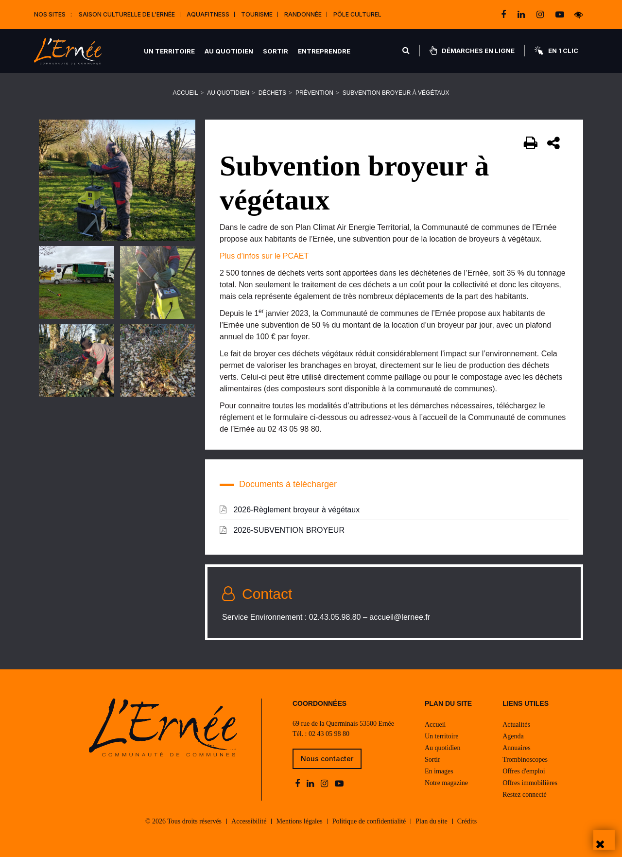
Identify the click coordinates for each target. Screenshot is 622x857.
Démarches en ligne (472, 50)
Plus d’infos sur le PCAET (264, 256)
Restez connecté (524, 794)
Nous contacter (327, 758)
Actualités (516, 724)
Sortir (275, 51)
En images (439, 771)
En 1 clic (556, 50)
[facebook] (504, 14)
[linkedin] (522, 14)
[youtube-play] (559, 14)
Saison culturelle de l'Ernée (127, 14)
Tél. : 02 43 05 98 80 (321, 733)
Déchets (272, 93)
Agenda (513, 736)
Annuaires (516, 748)
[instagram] (541, 14)
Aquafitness (208, 14)
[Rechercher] (406, 50)
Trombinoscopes (525, 759)
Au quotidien (229, 51)
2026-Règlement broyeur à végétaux (290, 509)
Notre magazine (446, 783)
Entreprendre (324, 51)
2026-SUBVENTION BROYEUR (282, 530)
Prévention (314, 93)
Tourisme (257, 14)
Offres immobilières (529, 783)
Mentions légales (299, 821)
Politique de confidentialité (369, 821)
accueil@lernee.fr (399, 617)
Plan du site (431, 821)
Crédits (467, 821)
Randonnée (303, 14)
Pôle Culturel (357, 14)
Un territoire (169, 51)
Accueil (185, 93)
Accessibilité (248, 821)
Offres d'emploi (523, 771)
